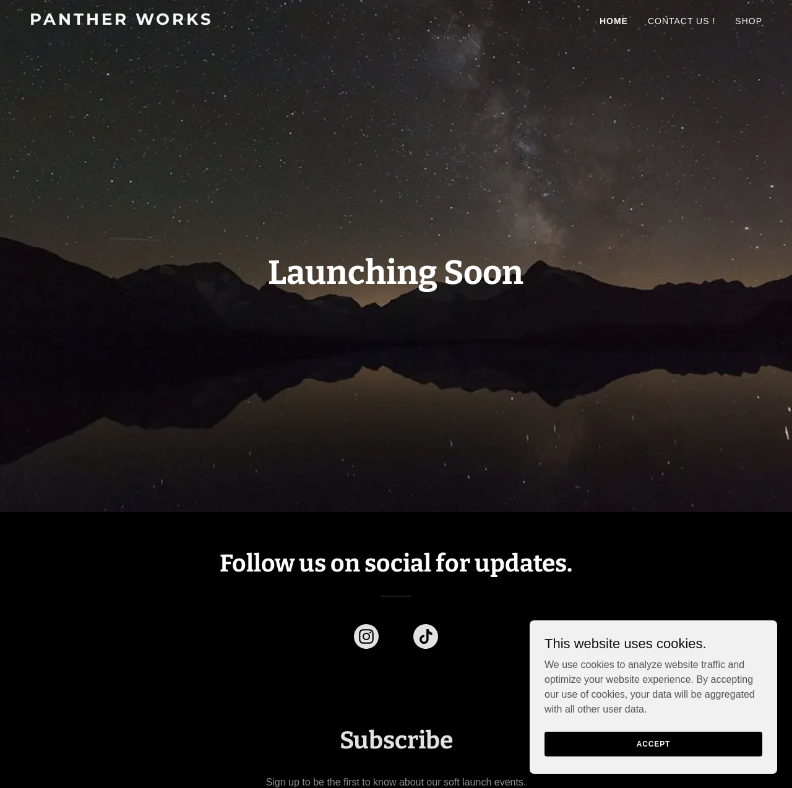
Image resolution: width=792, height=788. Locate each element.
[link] (158, 21)
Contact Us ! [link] (681, 21)
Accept (653, 743)
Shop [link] (748, 21)
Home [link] (614, 21)
